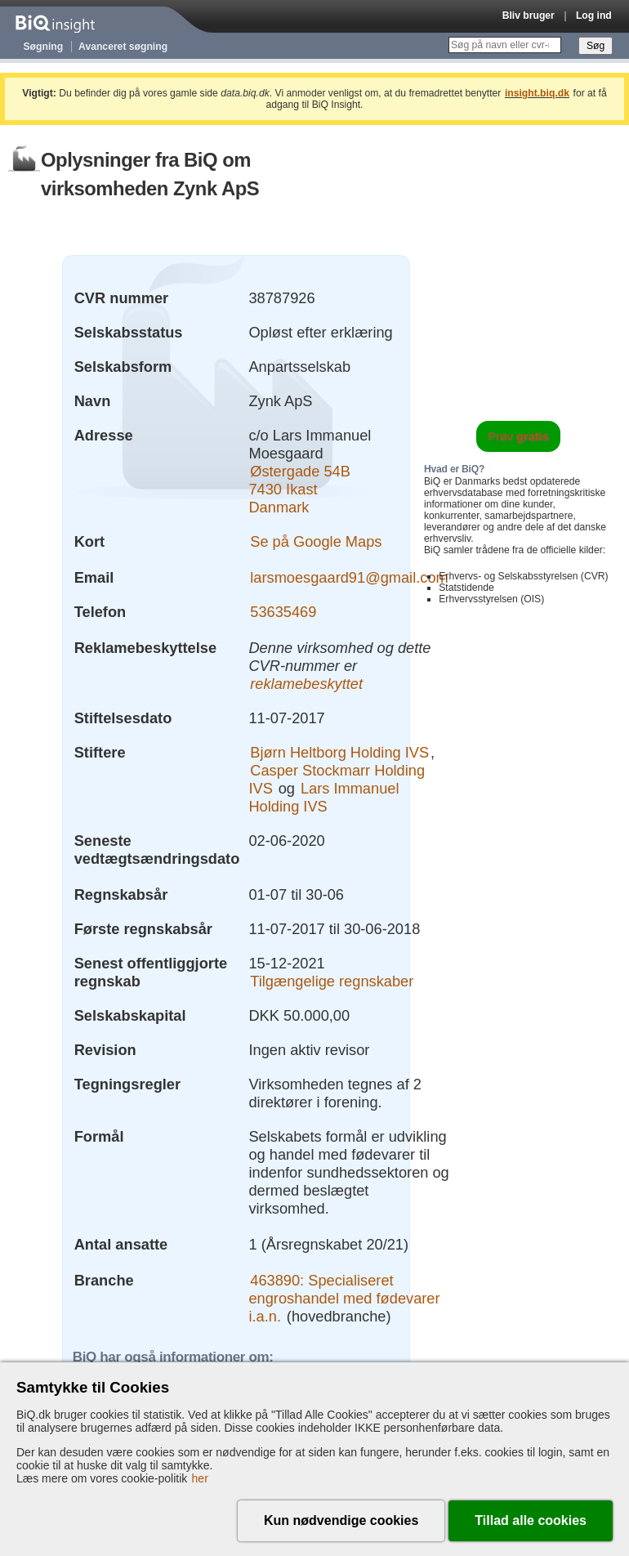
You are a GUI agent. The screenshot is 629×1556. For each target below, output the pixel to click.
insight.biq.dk (537, 93)
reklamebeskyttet (306, 683)
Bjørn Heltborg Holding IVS (339, 752)
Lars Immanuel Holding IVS (323, 797)
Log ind (594, 15)
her (200, 1478)
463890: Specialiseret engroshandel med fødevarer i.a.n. (343, 1298)
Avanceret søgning (122, 46)
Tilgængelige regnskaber (331, 981)
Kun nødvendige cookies (341, 1520)
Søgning (44, 46)
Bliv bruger (528, 15)
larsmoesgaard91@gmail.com (349, 577)
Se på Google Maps (315, 541)
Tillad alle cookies (531, 1520)
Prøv (518, 436)
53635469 (283, 611)
